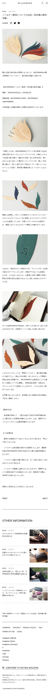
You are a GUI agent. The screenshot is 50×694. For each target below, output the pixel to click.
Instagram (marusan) (10, 644)
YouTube (5, 657)
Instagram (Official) (9, 638)
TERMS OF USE (8, 631)
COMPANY (6, 627)
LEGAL (19, 631)
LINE (4, 654)
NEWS (9, 613)
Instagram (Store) (8, 641)
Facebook (5, 651)
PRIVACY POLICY (29, 627)
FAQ (40, 627)
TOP (4, 613)
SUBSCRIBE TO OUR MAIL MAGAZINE (20, 668)
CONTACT (17, 627)
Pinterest (5, 660)
